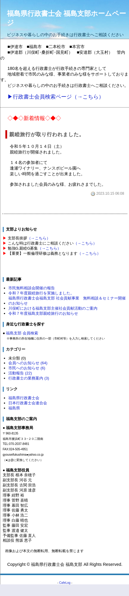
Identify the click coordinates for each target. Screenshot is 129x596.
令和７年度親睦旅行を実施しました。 (41, 293)
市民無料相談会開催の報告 (31, 288)
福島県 (14, 408)
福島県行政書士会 (23, 398)
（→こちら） (38, 238)
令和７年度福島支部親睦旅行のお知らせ (43, 313)
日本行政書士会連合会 (27, 403)
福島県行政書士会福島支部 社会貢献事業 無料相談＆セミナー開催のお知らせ (67, 300)
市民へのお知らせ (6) (26, 368)
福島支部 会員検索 (22, 333)
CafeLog (65, 582)
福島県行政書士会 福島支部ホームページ (66, 18)
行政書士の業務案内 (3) (28, 378)
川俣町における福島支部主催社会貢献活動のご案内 (52, 308)
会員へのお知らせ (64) (27, 363)
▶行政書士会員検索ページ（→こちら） (55, 97)
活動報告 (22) (20, 373)
